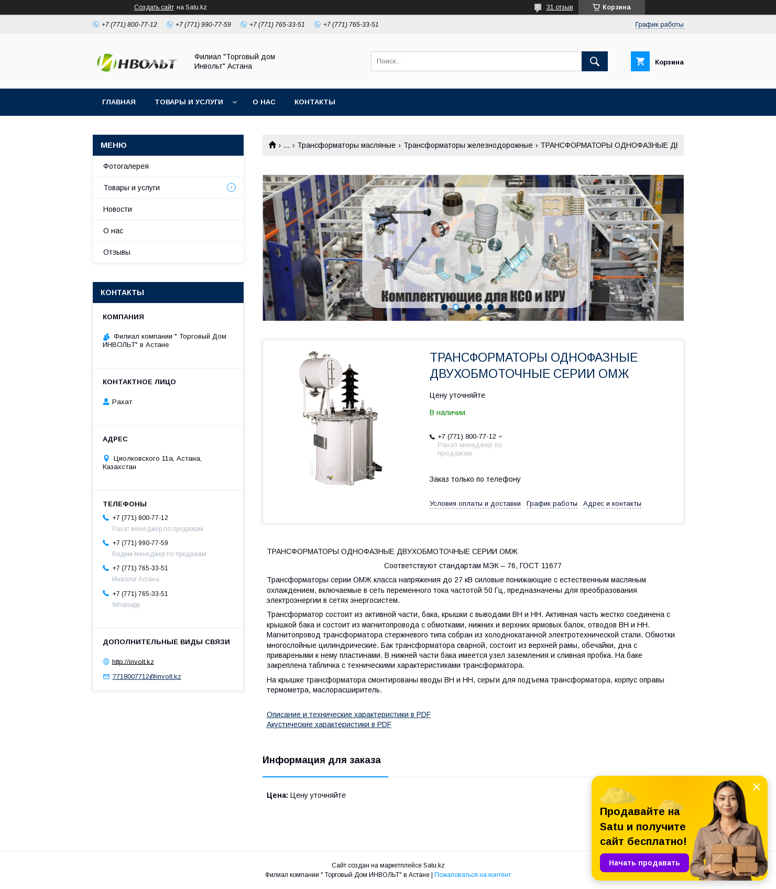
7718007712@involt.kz (147, 676)
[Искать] (595, 61)
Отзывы (116, 252)
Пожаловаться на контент (472, 875)
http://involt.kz (133, 661)
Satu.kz (434, 865)
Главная (119, 102)
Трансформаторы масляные (346, 145)
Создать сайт (154, 7)
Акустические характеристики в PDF (329, 724)
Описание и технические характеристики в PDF (349, 714)
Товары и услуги (189, 102)
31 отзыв (560, 7)
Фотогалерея (126, 166)
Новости (117, 209)
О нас (264, 102)
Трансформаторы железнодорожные (468, 145)
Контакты (314, 102)
